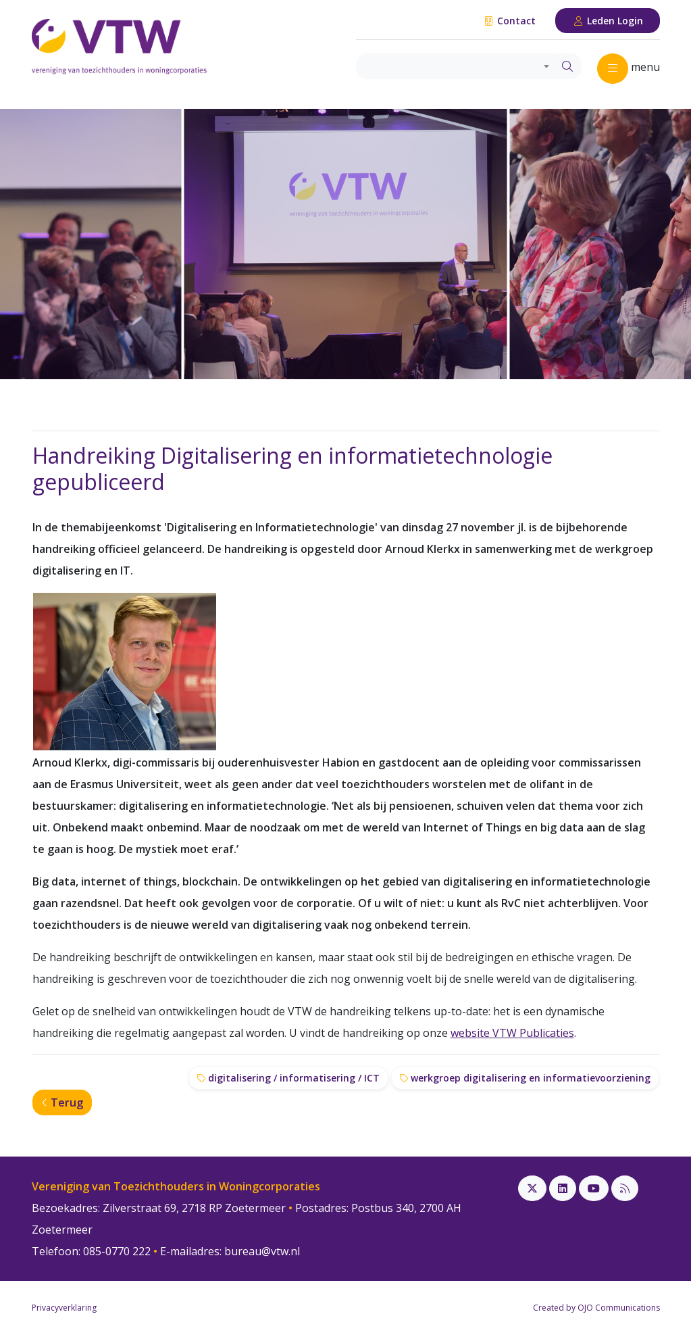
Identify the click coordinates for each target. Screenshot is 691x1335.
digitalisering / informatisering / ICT (288, 1077)
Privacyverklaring (64, 1307)
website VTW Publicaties (512, 1032)
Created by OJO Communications (596, 1307)
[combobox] (455, 66)
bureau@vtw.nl (262, 1251)
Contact (509, 20)
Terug (62, 1102)
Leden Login (607, 20)
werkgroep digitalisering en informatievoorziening (525, 1077)
